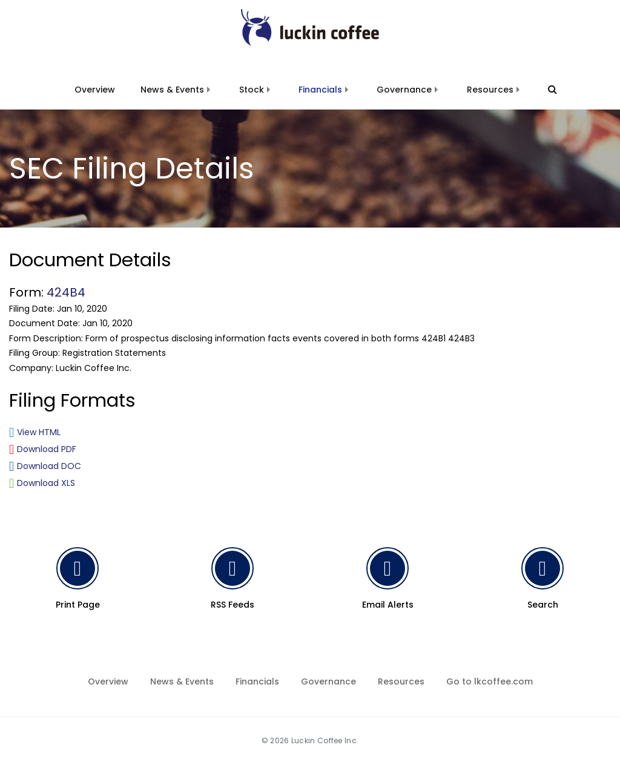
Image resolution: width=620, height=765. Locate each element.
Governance (404, 90)
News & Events (172, 90)
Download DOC (49, 466)
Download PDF (46, 449)
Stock (251, 90)
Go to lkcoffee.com (489, 681)
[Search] (546, 89)
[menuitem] (95, 82)
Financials (320, 90)
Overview (94, 90)
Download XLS (46, 483)
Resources (490, 90)
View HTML (39, 432)
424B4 (66, 292)
